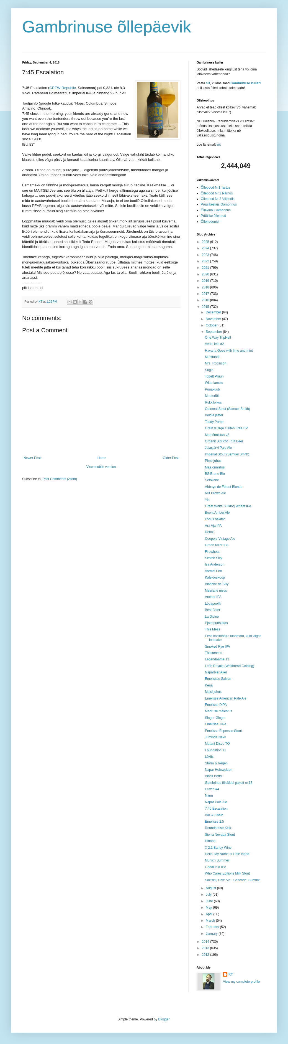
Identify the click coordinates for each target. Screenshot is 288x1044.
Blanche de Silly (216, 584)
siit (208, 83)
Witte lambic (214, 383)
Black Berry (213, 776)
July (209, 894)
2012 (206, 955)
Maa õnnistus (215, 467)
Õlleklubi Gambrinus (216, 210)
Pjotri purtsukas (216, 623)
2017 (206, 294)
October (212, 325)
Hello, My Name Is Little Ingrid (227, 854)
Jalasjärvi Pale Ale (218, 448)
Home (101, 458)
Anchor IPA (213, 597)
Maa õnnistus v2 (217, 435)
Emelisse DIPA (216, 705)
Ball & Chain (214, 815)
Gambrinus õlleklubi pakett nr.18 (228, 783)
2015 (206, 307)
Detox (209, 532)
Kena (209, 685)
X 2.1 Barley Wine (218, 848)
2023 (206, 255)
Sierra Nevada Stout (220, 835)
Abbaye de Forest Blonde (223, 487)
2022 (206, 261)
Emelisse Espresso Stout (223, 731)
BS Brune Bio (215, 474)
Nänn (209, 795)
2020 (206, 274)
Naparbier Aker (216, 672)
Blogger (163, 1019)
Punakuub (212, 389)
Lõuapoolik (213, 603)
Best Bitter (212, 610)
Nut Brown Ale (215, 493)
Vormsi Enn (213, 571)
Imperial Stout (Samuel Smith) (227, 454)
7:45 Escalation (216, 808)
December (214, 312)
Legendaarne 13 (217, 659)
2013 (206, 948)
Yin (207, 500)
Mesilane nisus (216, 590)
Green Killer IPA (216, 545)
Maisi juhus (213, 692)
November (214, 319)
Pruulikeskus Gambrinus (219, 204)
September (214, 332)
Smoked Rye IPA (217, 646)
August (211, 888)
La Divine (212, 617)
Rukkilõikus (213, 402)
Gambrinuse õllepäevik (106, 26)
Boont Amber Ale (217, 513)
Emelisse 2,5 (214, 821)
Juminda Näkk (215, 737)
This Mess (212, 629)
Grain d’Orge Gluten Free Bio (226, 428)
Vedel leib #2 (214, 344)
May (209, 907)
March (211, 921)
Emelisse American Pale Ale (225, 698)
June (210, 901)
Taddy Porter (214, 422)
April (209, 914)
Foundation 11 (215, 750)
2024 (206, 248)
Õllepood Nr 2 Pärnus (217, 193)
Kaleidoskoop (215, 577)
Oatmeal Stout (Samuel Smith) (227, 409)
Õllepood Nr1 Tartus (215, 187)
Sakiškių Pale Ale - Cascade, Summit (232, 880)
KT (230, 974)
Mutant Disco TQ (217, 744)
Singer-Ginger (215, 718)
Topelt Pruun (214, 376)
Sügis (209, 370)
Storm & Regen (216, 763)
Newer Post (32, 458)
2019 (206, 281)
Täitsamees (213, 653)
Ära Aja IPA (213, 526)
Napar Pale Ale (216, 802)
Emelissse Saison (218, 679)
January (212, 934)
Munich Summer (217, 860)
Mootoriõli (212, 396)
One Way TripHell (218, 337)
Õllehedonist (210, 222)
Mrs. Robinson (215, 363)
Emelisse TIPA (216, 724)
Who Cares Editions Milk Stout (227, 873)
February (213, 927)
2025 (206, 242)
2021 (206, 268)
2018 (206, 287)
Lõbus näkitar (215, 519)
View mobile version (101, 467)
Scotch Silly (213, 558)
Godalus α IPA (215, 867)
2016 (206, 300)
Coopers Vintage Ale (220, 539)
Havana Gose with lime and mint (229, 351)
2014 (206, 942)
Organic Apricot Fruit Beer (224, 441)
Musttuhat (212, 357)
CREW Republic (62, 88)
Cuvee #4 (212, 789)
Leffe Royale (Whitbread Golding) (229, 666)
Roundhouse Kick (218, 828)
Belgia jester (214, 415)
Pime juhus (213, 461)
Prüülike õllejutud (213, 216)
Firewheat (212, 552)
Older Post (171, 458)
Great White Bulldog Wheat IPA (228, 506)
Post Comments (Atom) (59, 479)
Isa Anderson (214, 564)
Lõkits (209, 757)
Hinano (210, 841)
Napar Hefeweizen (218, 770)
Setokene (212, 480)
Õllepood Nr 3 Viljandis (218, 199)
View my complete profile (241, 982)
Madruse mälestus (218, 711)
